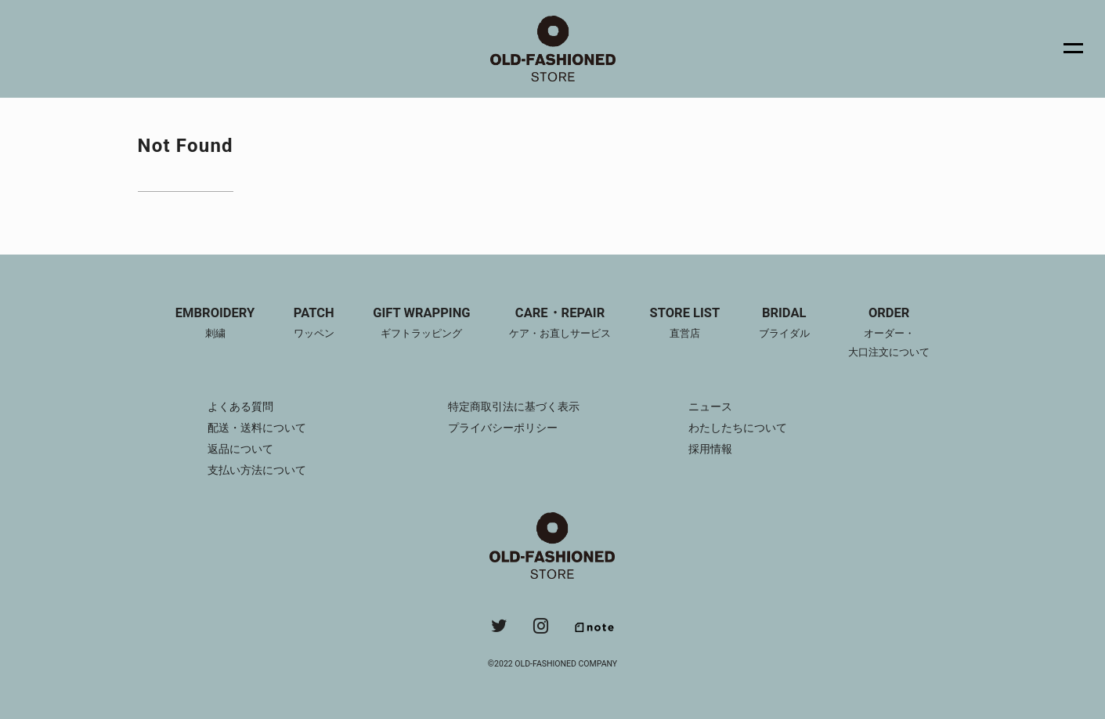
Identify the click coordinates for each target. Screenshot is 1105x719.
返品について (240, 449)
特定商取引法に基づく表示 (514, 406)
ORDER (889, 333)
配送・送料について (257, 427)
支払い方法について (257, 470)
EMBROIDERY (215, 324)
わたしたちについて (737, 427)
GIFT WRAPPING (421, 324)
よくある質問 (240, 406)
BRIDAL (784, 324)
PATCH (314, 324)
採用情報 (710, 449)
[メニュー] (1064, 48)
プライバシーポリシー (503, 427)
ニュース (710, 406)
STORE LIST (685, 324)
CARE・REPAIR (560, 324)
